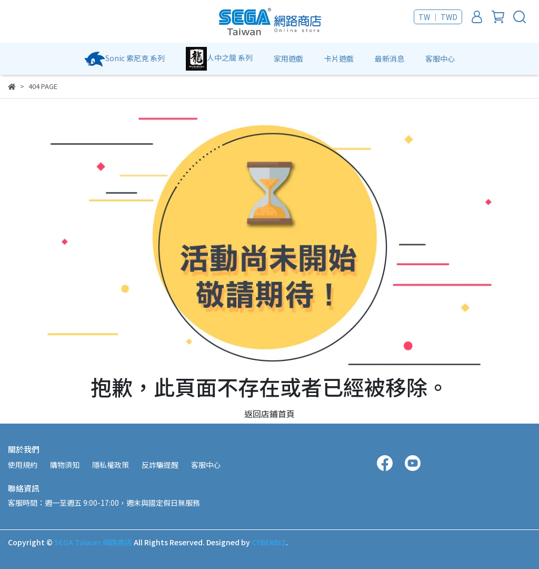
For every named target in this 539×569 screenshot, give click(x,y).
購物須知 (64, 464)
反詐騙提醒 (160, 464)
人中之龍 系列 (219, 59)
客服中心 (440, 58)
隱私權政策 (110, 464)
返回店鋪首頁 (269, 413)
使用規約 (22, 464)
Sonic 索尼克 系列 (124, 59)
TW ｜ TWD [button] (437, 17)
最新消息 (389, 58)
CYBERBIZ (269, 542)
